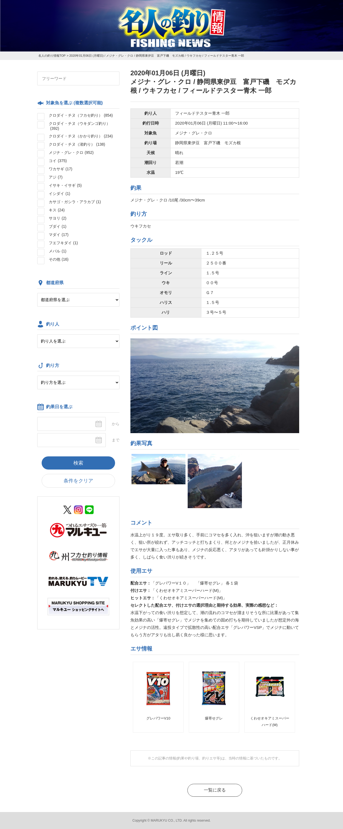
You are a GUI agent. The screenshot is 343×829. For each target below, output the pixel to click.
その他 (58, 259)
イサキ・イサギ (65, 185)
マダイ (58, 234)
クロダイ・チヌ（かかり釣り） (81, 136)
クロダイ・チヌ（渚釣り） (77, 144)
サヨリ (57, 218)
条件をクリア (78, 480)
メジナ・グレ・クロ (71, 152)
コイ (58, 161)
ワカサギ (60, 169)
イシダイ (59, 193)
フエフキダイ (63, 243)
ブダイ (57, 226)
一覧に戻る (215, 790)
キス (57, 210)
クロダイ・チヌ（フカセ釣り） (81, 115)
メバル (57, 251)
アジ (55, 177)
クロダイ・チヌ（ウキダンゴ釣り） (79, 126)
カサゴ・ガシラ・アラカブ (75, 202)
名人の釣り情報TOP (51, 55)
